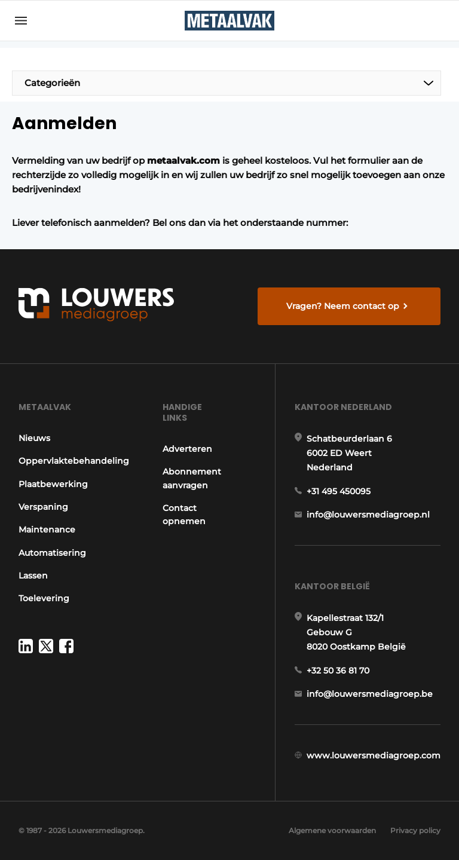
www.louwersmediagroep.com (373, 755)
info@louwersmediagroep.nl (368, 514)
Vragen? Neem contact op (342, 306)
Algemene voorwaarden (332, 830)
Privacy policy (415, 830)
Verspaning (43, 506)
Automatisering (52, 552)
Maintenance (47, 529)
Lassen (33, 575)
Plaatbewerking (53, 484)
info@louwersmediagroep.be (370, 693)
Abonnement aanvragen (192, 478)
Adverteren (187, 448)
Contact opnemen (184, 515)
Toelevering (44, 598)
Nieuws (34, 438)
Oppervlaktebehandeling (74, 460)
